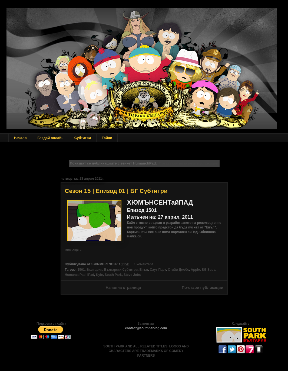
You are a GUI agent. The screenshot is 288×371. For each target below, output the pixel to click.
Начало (20, 138)
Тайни (107, 138)
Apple (195, 270)
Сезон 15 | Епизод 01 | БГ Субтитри (116, 191)
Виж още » (73, 250)
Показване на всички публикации (188, 163)
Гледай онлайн (51, 138)
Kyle (99, 275)
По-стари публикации (202, 287)
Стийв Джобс (178, 270)
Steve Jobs (132, 275)
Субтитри (82, 138)
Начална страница (123, 287)
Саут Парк (158, 270)
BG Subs (209, 270)
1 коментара (143, 264)
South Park (113, 275)
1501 (81, 270)
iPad (90, 275)
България (94, 270)
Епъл (144, 270)
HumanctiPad (75, 275)
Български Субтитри (121, 270)
